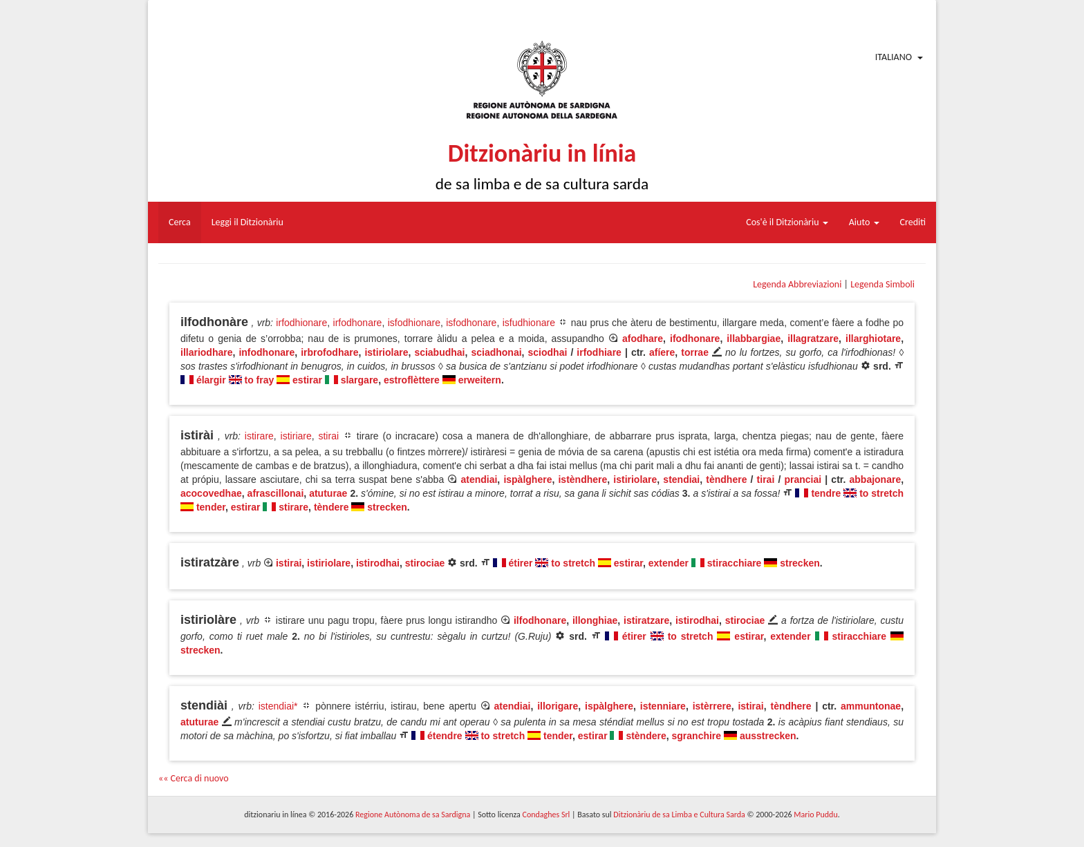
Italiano (893, 57)
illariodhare (206, 352)
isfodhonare (471, 322)
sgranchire (697, 735)
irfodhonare (357, 322)
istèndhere (582, 479)
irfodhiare (599, 352)
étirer (520, 563)
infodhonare (267, 352)
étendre (444, 735)
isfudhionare (529, 322)
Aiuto (864, 222)
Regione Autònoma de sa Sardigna (412, 814)
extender (668, 563)
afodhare (642, 338)
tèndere (331, 507)
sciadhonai (496, 352)
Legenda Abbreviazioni (797, 284)
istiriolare (386, 352)
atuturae (328, 493)
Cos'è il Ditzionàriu (787, 222)
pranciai (802, 479)
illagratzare (813, 338)
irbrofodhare (329, 352)
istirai (288, 563)
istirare (259, 435)
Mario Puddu (815, 814)
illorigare (557, 706)
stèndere (646, 735)
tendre (826, 493)
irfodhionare (301, 322)
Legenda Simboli (882, 284)
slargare (359, 380)
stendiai (681, 479)
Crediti (913, 222)
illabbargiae (754, 338)
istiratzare (646, 620)
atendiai (478, 479)
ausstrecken (768, 735)
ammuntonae (871, 706)
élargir (211, 380)
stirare (293, 507)
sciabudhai (439, 352)
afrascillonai (275, 493)
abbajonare (875, 479)
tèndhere (726, 479)
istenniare (663, 706)
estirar (307, 380)
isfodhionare (414, 322)
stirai (328, 435)
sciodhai (548, 352)
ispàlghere (527, 479)
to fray (259, 380)
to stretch (881, 493)
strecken (387, 507)
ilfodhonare (540, 620)
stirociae (425, 563)
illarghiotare (873, 338)
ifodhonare (695, 338)
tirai (766, 479)
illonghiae (594, 620)
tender (210, 507)
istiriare (296, 435)
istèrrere (712, 706)
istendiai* (278, 706)
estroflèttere (412, 380)
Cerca (180, 222)
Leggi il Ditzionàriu (247, 222)
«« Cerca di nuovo (193, 778)
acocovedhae (211, 493)
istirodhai (378, 563)
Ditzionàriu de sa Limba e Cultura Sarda (679, 814)
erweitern (479, 380)
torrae (695, 352)
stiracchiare (734, 563)
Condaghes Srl (546, 814)
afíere (662, 352)
